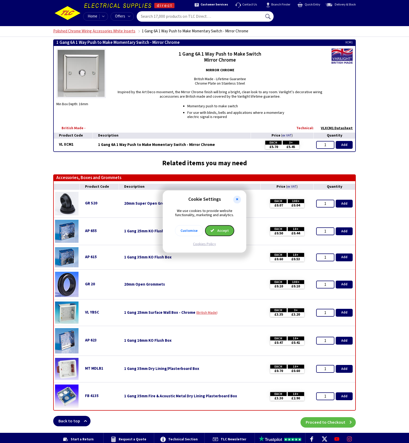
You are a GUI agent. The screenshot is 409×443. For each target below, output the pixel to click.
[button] (237, 199)
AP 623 (91, 340)
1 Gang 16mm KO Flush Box (148, 340)
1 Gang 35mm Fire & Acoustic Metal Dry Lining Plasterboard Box (180, 396)
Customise (189, 230)
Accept (219, 230)
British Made (206, 312)
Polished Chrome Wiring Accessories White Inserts (94, 31)
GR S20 (91, 203)
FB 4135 (92, 396)
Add (344, 144)
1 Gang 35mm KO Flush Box (148, 257)
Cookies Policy (204, 244)
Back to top (74, 421)
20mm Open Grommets (144, 284)
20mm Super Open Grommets (150, 203)
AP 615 (91, 257)
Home (92, 16)
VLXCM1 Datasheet (334, 128)
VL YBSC (92, 312)
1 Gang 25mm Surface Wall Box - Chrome (159, 312)
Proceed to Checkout (331, 421)
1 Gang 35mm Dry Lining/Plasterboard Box (161, 369)
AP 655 (91, 231)
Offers (122, 16)
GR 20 (90, 284)
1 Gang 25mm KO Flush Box (148, 231)
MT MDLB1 (94, 368)
